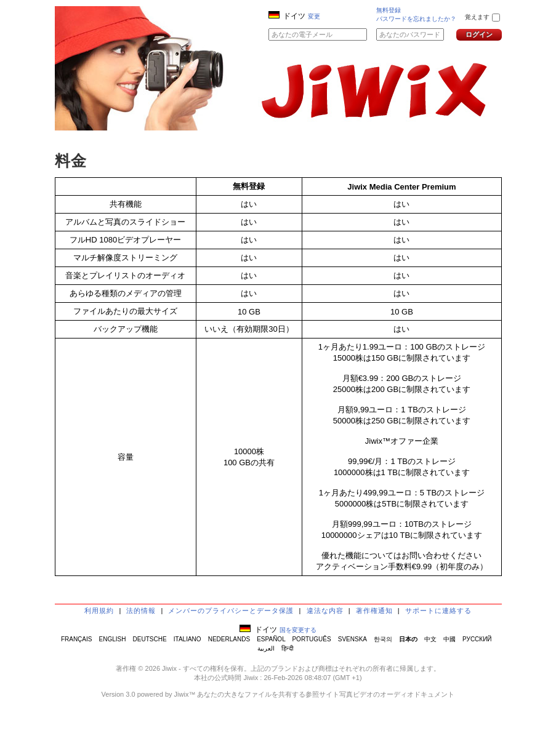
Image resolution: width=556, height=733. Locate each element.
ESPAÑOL (271, 639)
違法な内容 (325, 610)
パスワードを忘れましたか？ (416, 18)
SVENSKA (352, 639)
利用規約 (99, 610)
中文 (430, 639)
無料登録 (388, 10)
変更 (314, 16)
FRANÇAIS (76, 639)
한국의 (383, 639)
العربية (266, 648)
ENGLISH (112, 639)
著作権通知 (374, 610)
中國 (449, 639)
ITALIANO (187, 639)
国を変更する (298, 630)
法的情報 (141, 610)
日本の (408, 639)
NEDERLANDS (229, 639)
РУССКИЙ (476, 639)
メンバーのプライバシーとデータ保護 (231, 610)
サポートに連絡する (438, 610)
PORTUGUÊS (311, 639)
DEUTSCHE (150, 639)
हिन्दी (287, 648)
